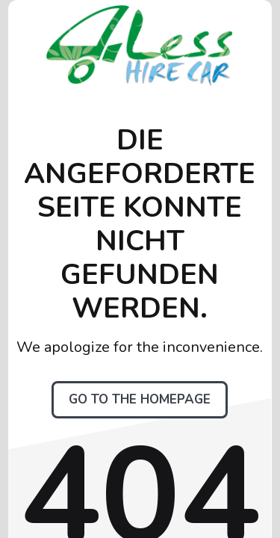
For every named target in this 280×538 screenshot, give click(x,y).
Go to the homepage (140, 399)
